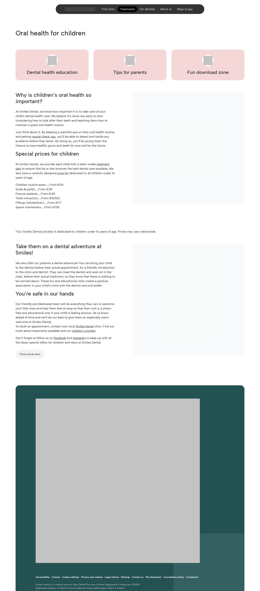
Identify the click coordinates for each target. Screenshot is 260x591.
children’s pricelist (89, 331)
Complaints (192, 544)
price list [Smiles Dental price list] (63, 173)
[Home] (77, 11)
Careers (56, 544)
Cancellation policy (173, 544)
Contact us (137, 544)
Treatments (126, 10)
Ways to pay (186, 10)
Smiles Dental (85, 326)
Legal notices (112, 544)
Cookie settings (70, 544)
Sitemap (125, 544)
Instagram (80, 338)
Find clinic (106, 10)
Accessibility (43, 544)
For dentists (147, 10)
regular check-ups (44, 136)
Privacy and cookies (92, 544)
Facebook (60, 338)
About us (167, 10)
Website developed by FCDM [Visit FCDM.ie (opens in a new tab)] (51, 569)
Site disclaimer (153, 544)
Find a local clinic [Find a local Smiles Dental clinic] (30, 354)
